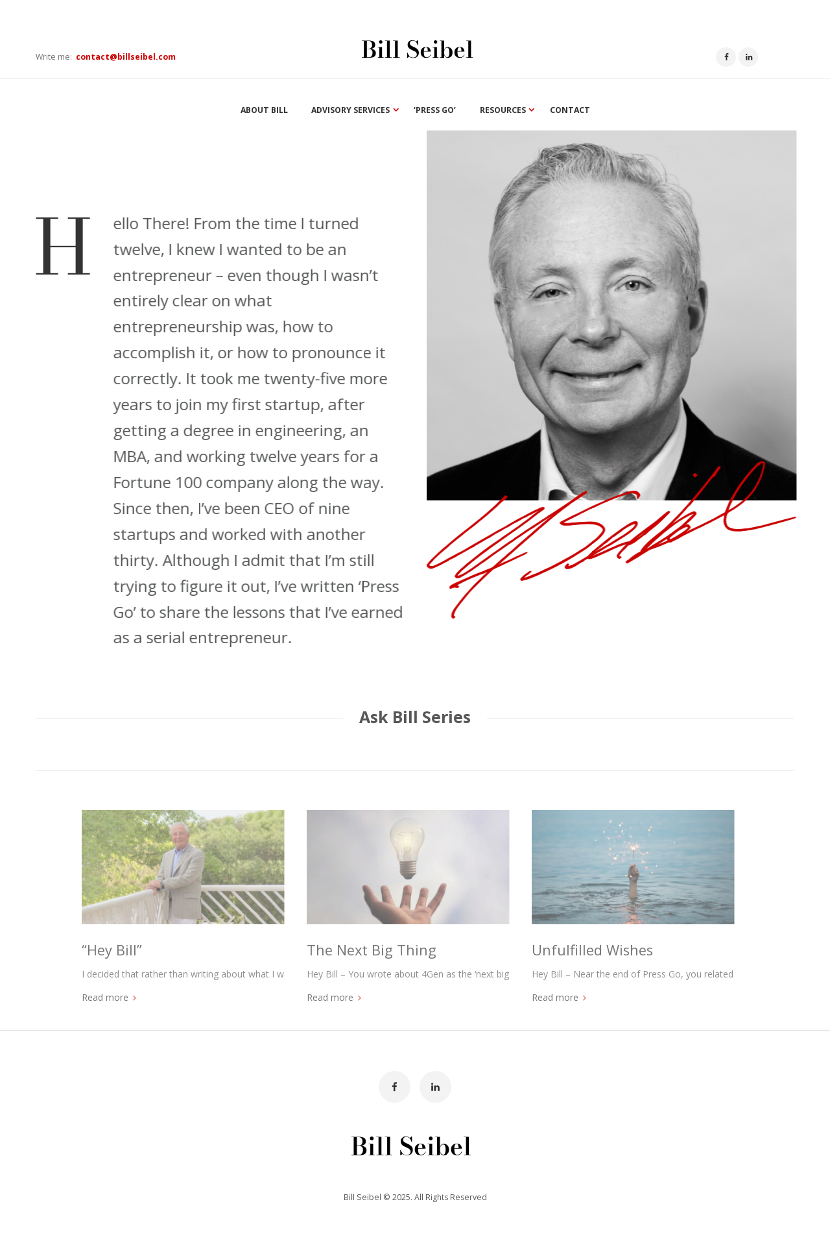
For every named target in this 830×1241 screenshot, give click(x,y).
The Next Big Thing (371, 949)
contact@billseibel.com (126, 56)
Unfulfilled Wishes (592, 949)
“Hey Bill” (112, 949)
